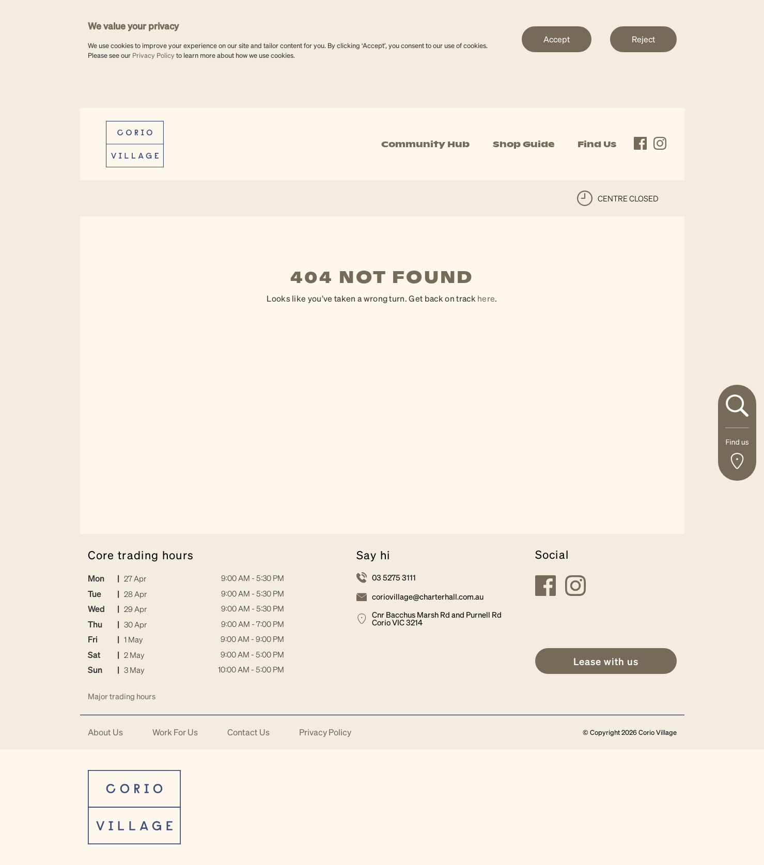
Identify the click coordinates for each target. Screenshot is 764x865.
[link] (135, 143)
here (486, 298)
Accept (556, 39)
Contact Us (248, 732)
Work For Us (175, 732)
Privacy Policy (153, 55)
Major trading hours (121, 696)
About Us (105, 732)
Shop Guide (523, 144)
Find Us (597, 144)
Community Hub (425, 144)
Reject (643, 39)
